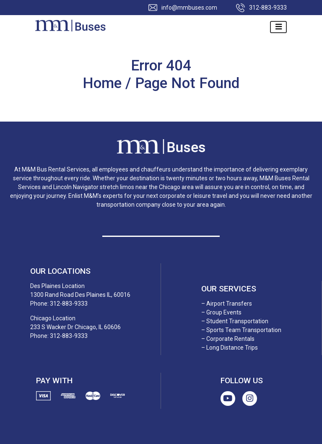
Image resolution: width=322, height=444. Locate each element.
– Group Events (221, 312)
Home (104, 83)
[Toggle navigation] (278, 27)
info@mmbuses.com (189, 7)
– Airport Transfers (226, 303)
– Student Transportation (234, 321)
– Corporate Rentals (227, 338)
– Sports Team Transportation (241, 330)
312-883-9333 (268, 7)
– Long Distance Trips (229, 347)
